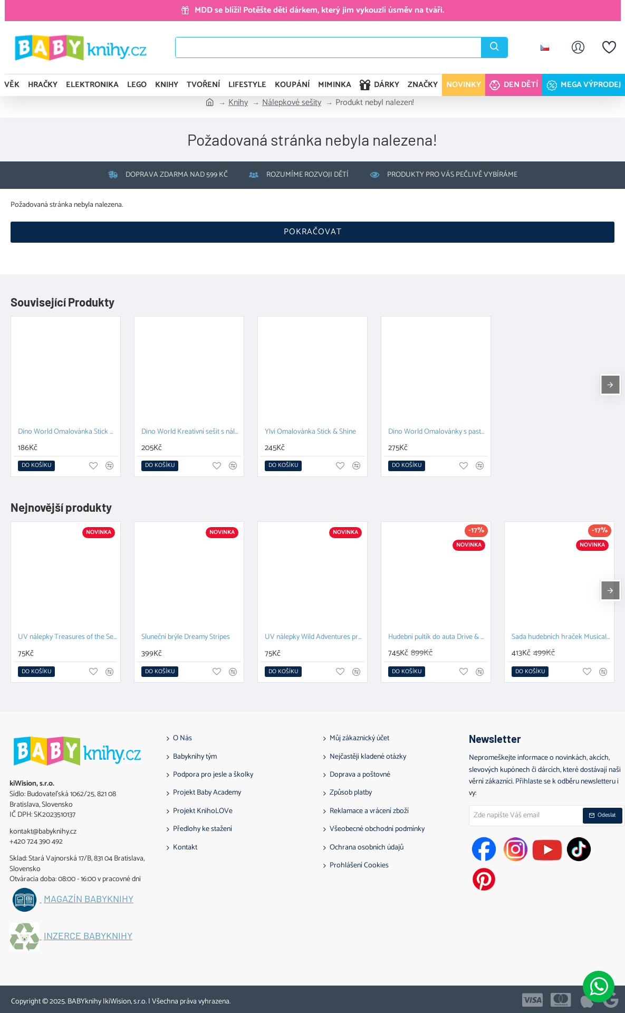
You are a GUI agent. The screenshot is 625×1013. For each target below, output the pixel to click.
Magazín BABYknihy (88, 899)
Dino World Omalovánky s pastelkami (438, 432)
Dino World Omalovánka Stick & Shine (68, 432)
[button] (36, 466)
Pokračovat (313, 232)
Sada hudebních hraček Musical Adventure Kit (561, 638)
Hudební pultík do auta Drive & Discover (438, 638)
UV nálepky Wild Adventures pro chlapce (314, 638)
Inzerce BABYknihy (88, 936)
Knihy (238, 103)
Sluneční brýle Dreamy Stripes (185, 638)
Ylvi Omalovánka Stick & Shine (310, 432)
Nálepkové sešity (291, 103)
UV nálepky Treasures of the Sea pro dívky (68, 638)
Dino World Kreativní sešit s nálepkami (191, 432)
